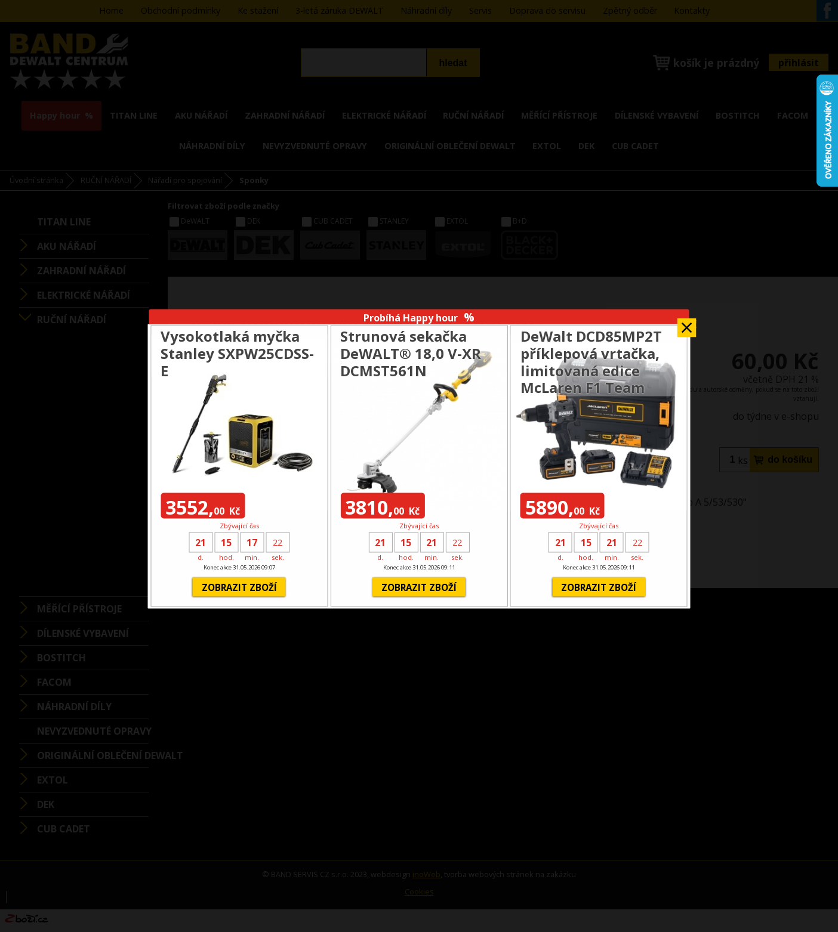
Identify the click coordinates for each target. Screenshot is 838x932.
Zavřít (687, 323)
